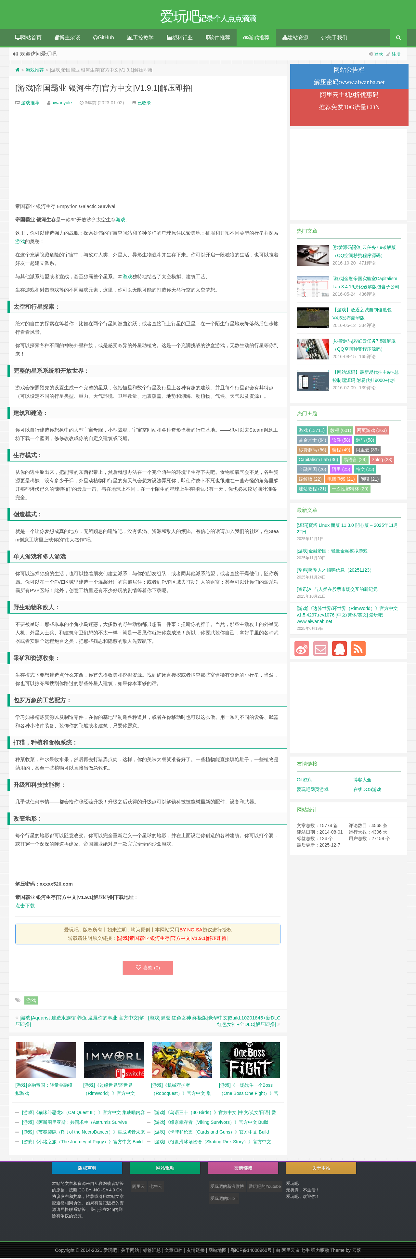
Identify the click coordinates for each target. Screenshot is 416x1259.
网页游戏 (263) (372, 431)
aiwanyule (62, 103)
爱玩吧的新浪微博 (227, 1187)
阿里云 (138, 1187)
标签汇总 (152, 1251)
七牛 (305, 1251)
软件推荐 (218, 38)
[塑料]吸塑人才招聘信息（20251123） (335, 571)
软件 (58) (341, 441)
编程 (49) (341, 450)
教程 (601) (340, 431)
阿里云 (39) (367, 450)
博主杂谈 (67, 38)
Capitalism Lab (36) (318, 460)
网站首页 (28, 38)
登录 (378, 55)
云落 (356, 1251)
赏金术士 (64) (312, 441)
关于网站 (130, 1251)
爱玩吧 (110, 1251)
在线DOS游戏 (367, 790)
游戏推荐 (256, 38)
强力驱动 (320, 1251)
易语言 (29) (355, 460)
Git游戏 (304, 780)
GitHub (103, 38)
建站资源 (295, 38)
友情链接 (196, 1251)
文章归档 (173, 1251)
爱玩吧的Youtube (265, 1187)
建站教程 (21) (312, 489)
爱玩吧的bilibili (224, 1199)
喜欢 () (148, 968)
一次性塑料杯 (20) (350, 489)
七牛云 (156, 1187)
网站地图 (217, 1251)
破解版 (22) (310, 480)
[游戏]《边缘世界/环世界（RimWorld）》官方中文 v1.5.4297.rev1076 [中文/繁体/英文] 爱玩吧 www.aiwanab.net (347, 616)
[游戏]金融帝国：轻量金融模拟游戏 (332, 551)
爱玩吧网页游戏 (313, 790)
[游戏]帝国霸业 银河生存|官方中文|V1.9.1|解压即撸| (104, 88)
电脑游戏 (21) (341, 480)
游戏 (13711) (312, 431)
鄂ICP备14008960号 (251, 1251)
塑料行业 (180, 38)
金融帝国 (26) (312, 470)
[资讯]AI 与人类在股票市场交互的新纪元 (337, 590)
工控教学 (140, 38)
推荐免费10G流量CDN (349, 108)
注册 (396, 55)
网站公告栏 (349, 70)
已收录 (144, 103)
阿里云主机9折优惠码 (349, 95)
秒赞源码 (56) (312, 450)
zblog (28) (382, 460)
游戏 (120, 220)
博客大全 (362, 780)
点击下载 (25, 906)
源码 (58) (365, 441)
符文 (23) (365, 470)
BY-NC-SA (190, 930)
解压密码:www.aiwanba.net (349, 83)
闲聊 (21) (369, 480)
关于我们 (334, 38)
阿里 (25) (341, 470)
